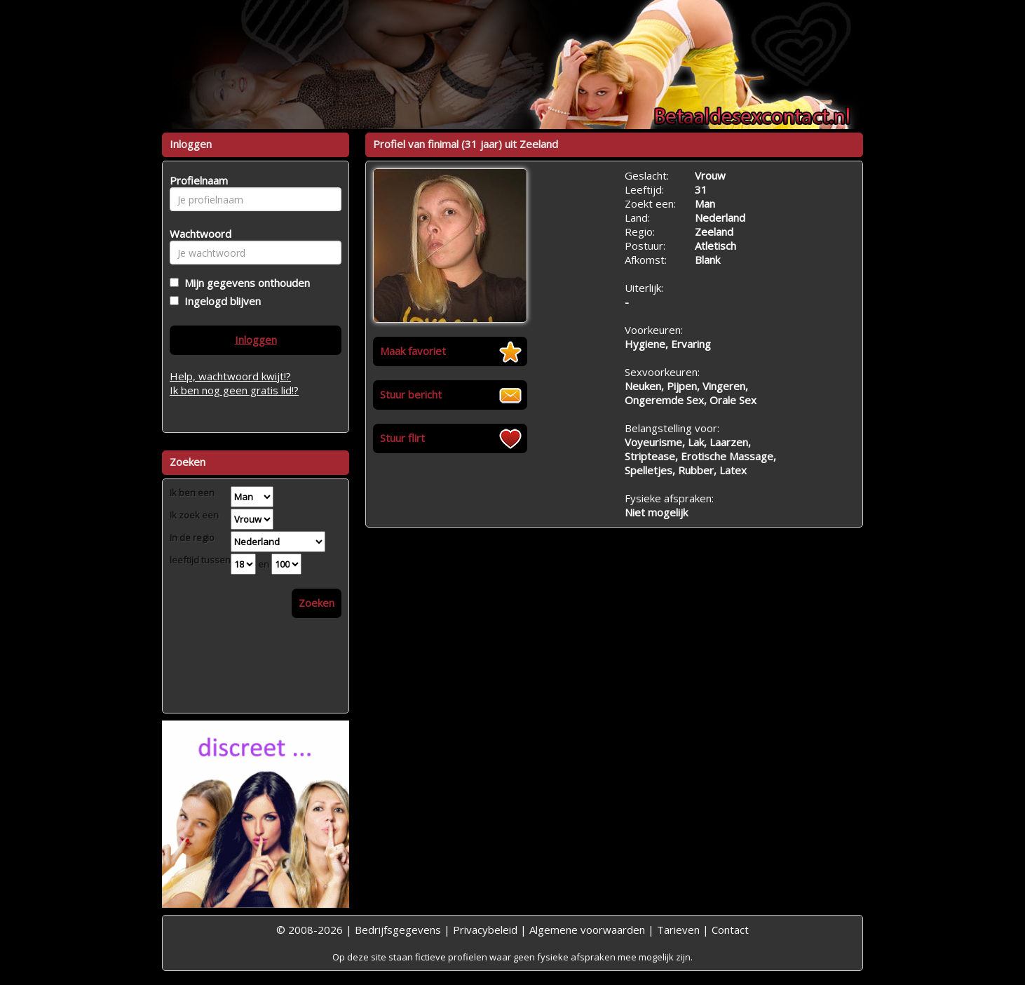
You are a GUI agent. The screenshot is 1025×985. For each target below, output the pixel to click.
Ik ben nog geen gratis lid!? (234, 390)
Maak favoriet (413, 351)
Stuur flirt (402, 438)
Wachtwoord (197, 234)
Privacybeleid (485, 930)
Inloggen (256, 340)
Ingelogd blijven (220, 301)
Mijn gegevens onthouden (244, 283)
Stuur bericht (411, 394)
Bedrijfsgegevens (398, 930)
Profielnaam (197, 180)
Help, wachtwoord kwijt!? (230, 376)
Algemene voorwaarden (587, 930)
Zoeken (316, 603)
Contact (730, 930)
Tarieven (678, 930)
